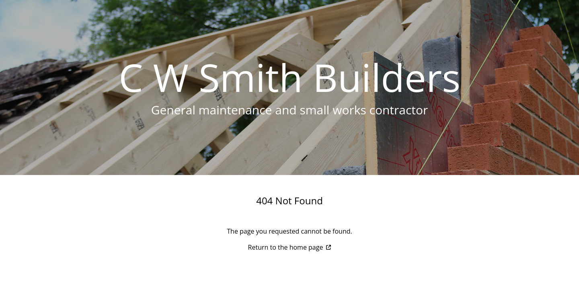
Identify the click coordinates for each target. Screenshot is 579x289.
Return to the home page (289, 247)
